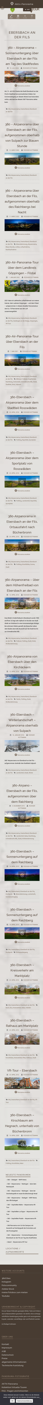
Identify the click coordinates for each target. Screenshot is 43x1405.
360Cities (6, 1278)
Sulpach (18, 384)
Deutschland (25, 109)
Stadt (35, 382)
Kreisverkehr (17, 1008)
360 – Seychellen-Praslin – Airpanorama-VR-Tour (21, 1220)
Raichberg (9, 382)
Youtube (6, 1296)
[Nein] (40, 1398)
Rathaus (29, 1058)
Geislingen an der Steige (21, 321)
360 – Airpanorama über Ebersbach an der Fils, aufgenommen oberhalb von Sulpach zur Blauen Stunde (22, 135)
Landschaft (26, 501)
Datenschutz (8, 1355)
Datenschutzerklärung (24, 1401)
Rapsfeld (25, 440)
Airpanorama (15, 109)
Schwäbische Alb (26, 382)
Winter (31, 773)
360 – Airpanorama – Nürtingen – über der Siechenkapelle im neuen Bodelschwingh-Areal (21, 1192)
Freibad (24, 379)
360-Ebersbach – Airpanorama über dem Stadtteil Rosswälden (22, 402)
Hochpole (9, 894)
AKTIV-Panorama (10, 1384)
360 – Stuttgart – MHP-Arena (16, 1180)
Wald (34, 641)
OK (12, 1401)
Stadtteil (8, 384)
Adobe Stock (8, 1289)
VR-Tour (8, 323)
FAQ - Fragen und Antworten (15, 1391)
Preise (4, 1358)
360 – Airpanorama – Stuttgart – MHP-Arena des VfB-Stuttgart (21, 1199)
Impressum (7, 1348)
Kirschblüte (26, 564)
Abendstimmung (21, 244)
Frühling (18, 440)
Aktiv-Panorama (21, 4)
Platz (24, 1058)
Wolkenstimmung (11, 644)
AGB (4, 1351)
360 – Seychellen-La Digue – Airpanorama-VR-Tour (22, 1213)
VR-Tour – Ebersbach (22, 1070)
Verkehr (28, 1008)
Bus (11, 1008)
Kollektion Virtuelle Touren (14, 1387)
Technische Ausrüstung (12, 1365)
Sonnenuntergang (12, 897)
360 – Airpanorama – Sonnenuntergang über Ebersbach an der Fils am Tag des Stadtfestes (21, 1236)
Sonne (32, 564)
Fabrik (18, 699)
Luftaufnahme (24, 247)
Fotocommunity (9, 1285)
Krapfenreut (32, 379)
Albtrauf (19, 379)
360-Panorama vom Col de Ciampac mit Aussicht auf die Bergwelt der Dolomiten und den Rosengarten (21, 1228)
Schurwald (16, 382)
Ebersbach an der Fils (27, 891)
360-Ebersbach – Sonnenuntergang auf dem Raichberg (22, 857)
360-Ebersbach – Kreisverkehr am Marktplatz (22, 970)
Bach (7, 1008)
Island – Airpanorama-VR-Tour (17, 1242)
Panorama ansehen (22, 85)
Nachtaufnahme (11, 249)
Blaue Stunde (10, 247)
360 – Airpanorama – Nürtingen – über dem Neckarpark (21, 1185)
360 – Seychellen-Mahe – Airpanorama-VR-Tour (21, 1206)
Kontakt (5, 1344)
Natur (26, 836)
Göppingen (33, 321)
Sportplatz (32, 440)
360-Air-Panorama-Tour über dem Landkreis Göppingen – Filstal (22, 268)
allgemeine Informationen (14, 1362)
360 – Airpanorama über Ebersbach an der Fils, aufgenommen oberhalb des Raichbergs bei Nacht (22, 201)
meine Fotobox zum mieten (15, 1292)
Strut (13, 384)
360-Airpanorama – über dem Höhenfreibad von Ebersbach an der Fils (22, 585)
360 (9, 109)
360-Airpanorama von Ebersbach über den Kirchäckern (22, 662)
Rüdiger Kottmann (30, 68)
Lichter (17, 247)
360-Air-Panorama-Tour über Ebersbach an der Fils (22, 342)
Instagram (6, 1282)
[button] (34, 10)
